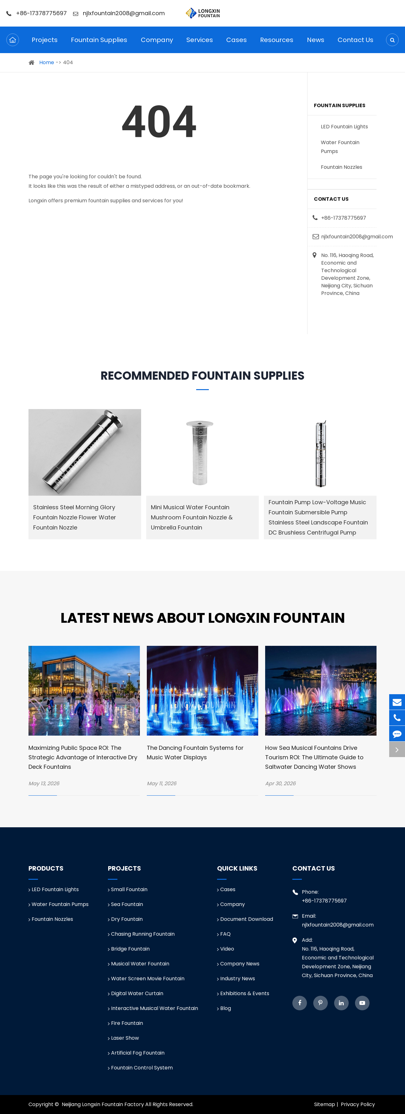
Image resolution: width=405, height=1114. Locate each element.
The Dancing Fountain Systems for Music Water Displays (195, 752)
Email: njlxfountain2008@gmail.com (333, 920)
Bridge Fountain (129, 948)
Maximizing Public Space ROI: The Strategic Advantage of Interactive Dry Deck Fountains (82, 757)
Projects (45, 44)
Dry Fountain (125, 919)
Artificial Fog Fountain (136, 1052)
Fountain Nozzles (341, 167)
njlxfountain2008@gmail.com (119, 13)
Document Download (245, 919)
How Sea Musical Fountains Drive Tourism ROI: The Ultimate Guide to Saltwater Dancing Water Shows (314, 757)
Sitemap (324, 1104)
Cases (236, 44)
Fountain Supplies (99, 44)
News (315, 44)
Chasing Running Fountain (141, 934)
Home (46, 62)
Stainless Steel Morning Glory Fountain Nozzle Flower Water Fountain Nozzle (74, 517)
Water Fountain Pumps (340, 147)
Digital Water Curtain (135, 993)
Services (199, 44)
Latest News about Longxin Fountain (202, 617)
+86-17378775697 (36, 13)
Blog (224, 1008)
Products (46, 868)
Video (225, 948)
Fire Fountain (125, 1023)
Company (157, 44)
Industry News (236, 978)
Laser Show (123, 1038)
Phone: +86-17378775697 (319, 896)
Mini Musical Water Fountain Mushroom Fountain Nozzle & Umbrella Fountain (192, 517)
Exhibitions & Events (243, 993)
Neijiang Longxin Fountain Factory (103, 1104)
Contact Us (355, 44)
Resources (276, 44)
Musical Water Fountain (138, 963)
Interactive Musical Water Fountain (153, 1008)
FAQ (224, 934)
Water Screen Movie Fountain (146, 978)
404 (68, 62)
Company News (238, 963)
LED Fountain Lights (344, 126)
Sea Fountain (125, 904)
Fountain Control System (140, 1067)
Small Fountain (127, 889)
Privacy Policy (358, 1104)
